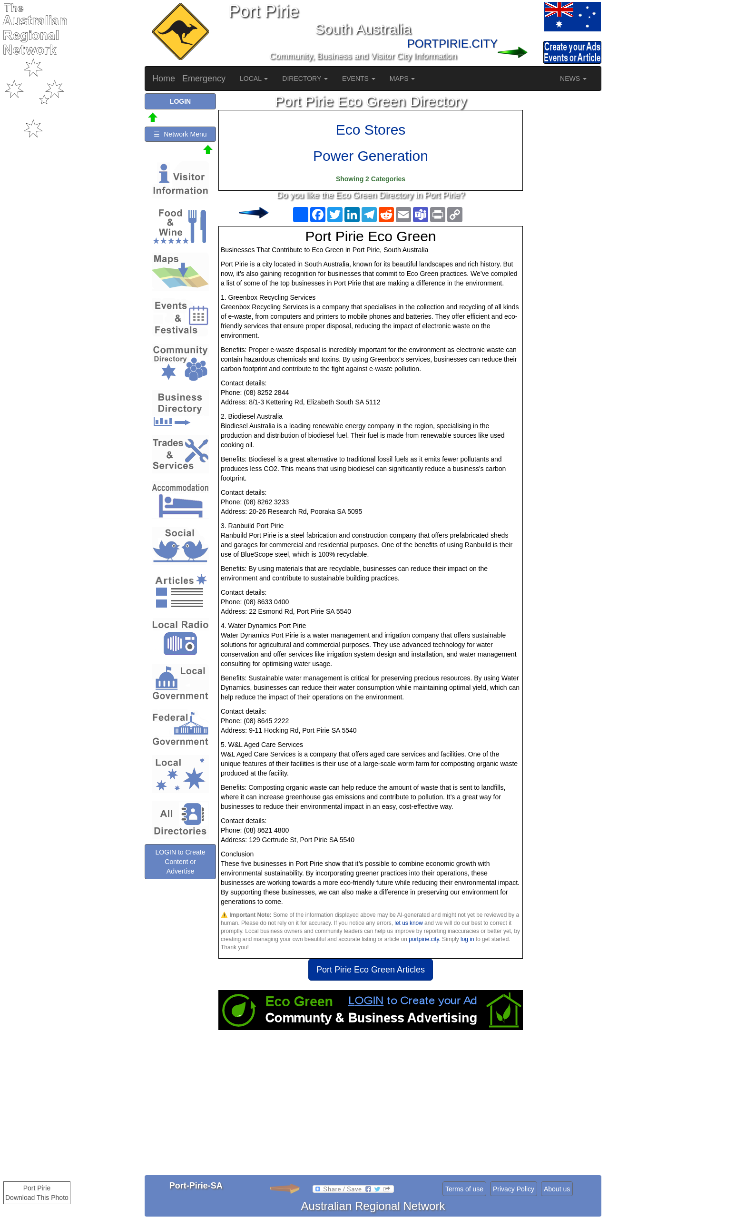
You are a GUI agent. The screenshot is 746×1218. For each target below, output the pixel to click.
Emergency (204, 78)
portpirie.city (424, 939)
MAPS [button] (402, 78)
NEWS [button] (573, 78)
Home (163, 78)
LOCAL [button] (254, 78)
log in (467, 939)
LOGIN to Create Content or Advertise (180, 861)
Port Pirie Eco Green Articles (370, 969)
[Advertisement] (370, 1106)
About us (557, 1189)
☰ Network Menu (180, 134)
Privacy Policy (513, 1189)
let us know (408, 923)
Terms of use (464, 1189)
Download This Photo (37, 1197)
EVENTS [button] (358, 78)
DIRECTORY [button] (305, 78)
